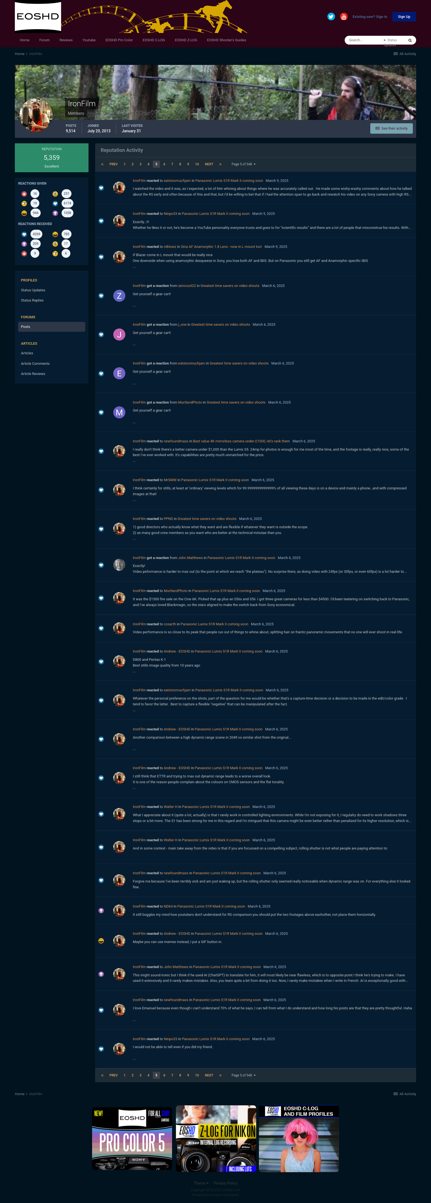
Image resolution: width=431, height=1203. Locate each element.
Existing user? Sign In (370, 17)
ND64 (168, 906)
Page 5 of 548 (244, 164)
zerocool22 (187, 286)
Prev (113, 164)
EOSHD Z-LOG (186, 40)
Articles (27, 353)
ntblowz (170, 247)
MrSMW (170, 480)
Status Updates (390, 42)
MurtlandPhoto (190, 402)
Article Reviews (33, 374)
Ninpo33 (170, 214)
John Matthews (190, 558)
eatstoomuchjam (177, 181)
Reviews (66, 40)
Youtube (89, 40)
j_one (182, 324)
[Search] (364, 40)
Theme (201, 1183)
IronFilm (139, 181)
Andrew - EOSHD (177, 651)
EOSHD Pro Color (119, 40)
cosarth (170, 624)
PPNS (168, 519)
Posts (25, 327)
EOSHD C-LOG (154, 40)
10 (197, 164)
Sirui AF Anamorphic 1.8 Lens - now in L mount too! (221, 247)
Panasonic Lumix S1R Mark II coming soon (229, 181)
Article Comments (35, 363)
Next (209, 164)
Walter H (171, 807)
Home (24, 40)
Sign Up (404, 17)
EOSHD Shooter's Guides (226, 40)
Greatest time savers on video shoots (229, 286)
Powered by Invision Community (215, 1195)
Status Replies (32, 300)
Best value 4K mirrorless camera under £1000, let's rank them (241, 441)
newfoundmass (176, 441)
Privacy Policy (225, 1183)
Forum (44, 40)
